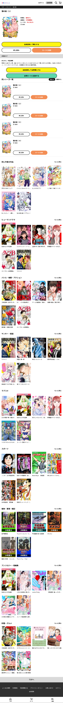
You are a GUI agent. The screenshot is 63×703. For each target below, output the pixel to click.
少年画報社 (29, 20)
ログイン (41, 3)
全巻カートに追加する (31, 76)
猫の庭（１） (17, 85)
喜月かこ (28, 18)
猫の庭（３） (17, 122)
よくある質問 (6, 688)
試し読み (16, 50)
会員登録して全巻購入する (31, 70)
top (3, 7)
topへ (31, 680)
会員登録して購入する (31, 44)
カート (31, 701)
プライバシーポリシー (36, 688)
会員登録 (49, 3)
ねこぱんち (30, 22)
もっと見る (58, 162)
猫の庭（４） (17, 141)
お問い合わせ (49, 688)
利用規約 (15, 688)
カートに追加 (46, 50)
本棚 (52, 701)
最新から (58, 79)
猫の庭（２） (17, 104)
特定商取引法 (24, 688)
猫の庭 (14, 7)
